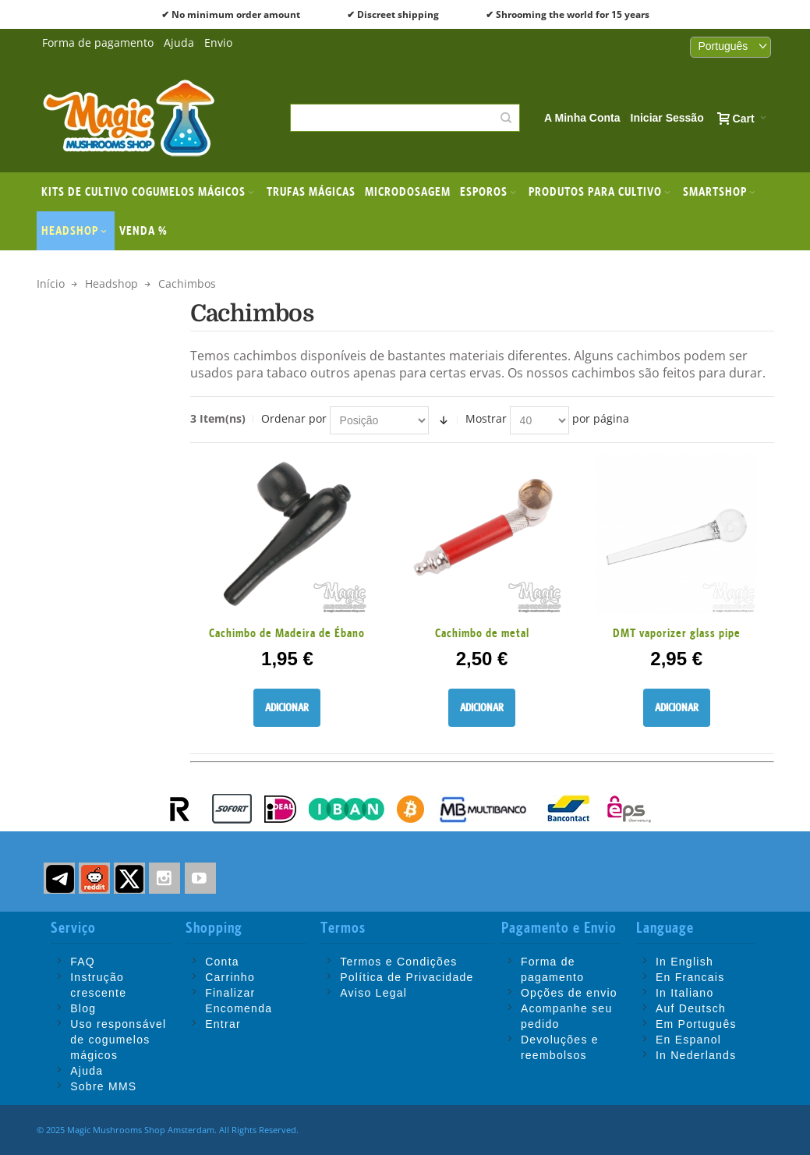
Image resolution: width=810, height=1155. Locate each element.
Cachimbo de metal (482, 632)
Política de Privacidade (406, 977)
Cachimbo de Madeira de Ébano (287, 632)
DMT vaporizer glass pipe (677, 632)
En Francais (690, 977)
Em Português (696, 1024)
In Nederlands (696, 1055)
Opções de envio (569, 993)
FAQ (82, 961)
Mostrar (486, 418)
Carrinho (230, 977)
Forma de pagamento (98, 42)
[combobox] (405, 118)
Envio (218, 42)
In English (684, 961)
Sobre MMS (103, 1086)
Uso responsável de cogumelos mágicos (118, 1039)
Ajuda (179, 42)
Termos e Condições (398, 961)
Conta (222, 961)
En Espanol (688, 1039)
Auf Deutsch (691, 1008)
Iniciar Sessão (667, 118)
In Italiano (685, 993)
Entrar (223, 1024)
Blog (83, 1008)
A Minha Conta (582, 118)
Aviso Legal (373, 993)
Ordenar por (294, 418)
